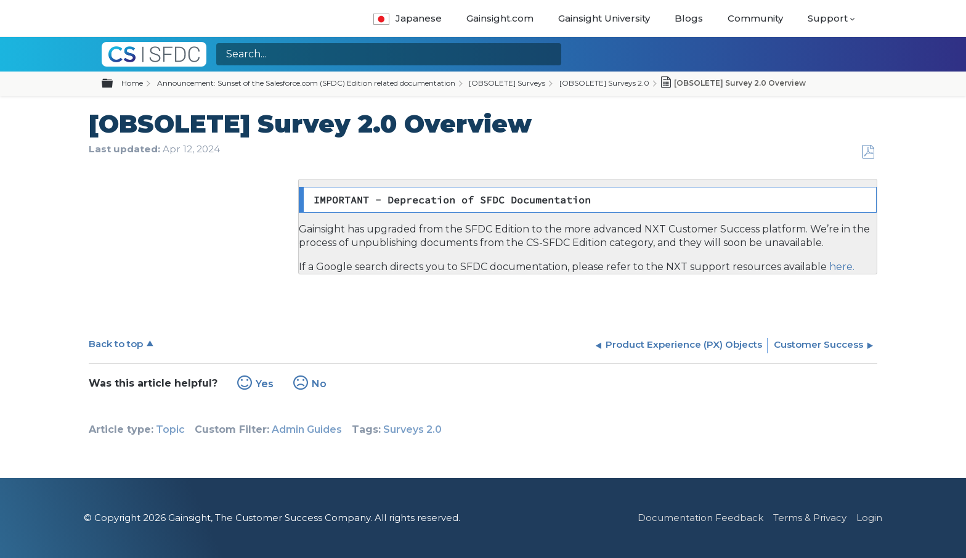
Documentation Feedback (700, 517)
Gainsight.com (500, 18)
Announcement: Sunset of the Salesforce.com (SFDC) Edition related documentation (306, 83)
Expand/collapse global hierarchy (114, 84)
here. (840, 267)
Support (828, 18)
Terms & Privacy (809, 517)
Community (755, 18)
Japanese (407, 18)
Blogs (689, 18)
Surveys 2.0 (412, 429)
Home (132, 83)
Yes (265, 384)
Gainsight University (604, 18)
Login (869, 517)
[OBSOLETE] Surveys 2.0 (604, 83)
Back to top (116, 344)
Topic (170, 429)
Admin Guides (307, 429)
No (319, 384)
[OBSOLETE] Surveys (507, 83)
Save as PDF (867, 152)
